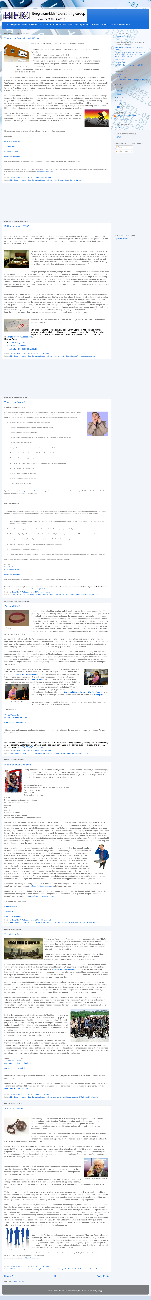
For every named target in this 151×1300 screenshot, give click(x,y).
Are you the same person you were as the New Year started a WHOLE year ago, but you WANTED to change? (129, 54)
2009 (119, 107)
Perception (79, 753)
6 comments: (45, 1266)
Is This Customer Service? (12, 569)
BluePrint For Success (122, 36)
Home (57, 1276)
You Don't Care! (12, 606)
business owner (51, 180)
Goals (67, 180)
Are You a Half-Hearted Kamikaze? (18, 1063)
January (122, 77)
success (92, 356)
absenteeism (14, 594)
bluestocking (82, 1291)
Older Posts (103, 1276)
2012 (119, 97)
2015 (119, 88)
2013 (119, 94)
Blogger (100, 1291)
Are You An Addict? (13, 1108)
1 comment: (45, 353)
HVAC (81, 1097)
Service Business (76, 180)
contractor (61, 356)
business (59, 594)
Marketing (70, 753)
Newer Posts (10, 1276)
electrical (75, 1097)
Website (95, 1097)
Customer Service (59, 753)
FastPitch (117, 137)
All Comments (122, 151)
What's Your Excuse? (14, 402)
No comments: (46, 177)
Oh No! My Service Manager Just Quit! (128, 65)
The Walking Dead (9, 146)
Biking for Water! (120, 62)
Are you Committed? (18, 346)
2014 (119, 91)
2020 (119, 74)
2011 (119, 100)
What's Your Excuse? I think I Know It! (22, 38)
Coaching (64, 922)
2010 (119, 104)
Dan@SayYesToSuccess (126, 116)
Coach (57, 922)
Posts (119, 147)
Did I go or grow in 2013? (16, 226)
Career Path (50, 922)
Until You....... (119, 59)
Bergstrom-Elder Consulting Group (32, 180)
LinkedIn (117, 128)
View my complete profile (123, 119)
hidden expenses (82, 594)
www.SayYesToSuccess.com (63, 969)
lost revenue (93, 594)
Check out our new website (15, 1068)
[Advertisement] (56, 202)
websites (87, 753)
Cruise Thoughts (9, 567)
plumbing (88, 1097)
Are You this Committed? (11, 151)
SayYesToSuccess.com (79, 356)
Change (61, 180)
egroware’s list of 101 (29, 491)
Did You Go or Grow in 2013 (12, 141)
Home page (98, 695)
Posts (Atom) (19, 1281)
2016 (119, 84)
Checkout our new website (12, 156)
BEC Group (14, 180)
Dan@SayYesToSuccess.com (45, 171)
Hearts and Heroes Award (74, 692)
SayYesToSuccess (121, 239)
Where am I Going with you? (18, 765)
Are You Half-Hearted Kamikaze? (23, 349)
